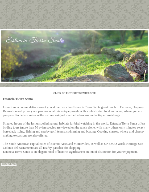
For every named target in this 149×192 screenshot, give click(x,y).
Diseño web (8, 164)
